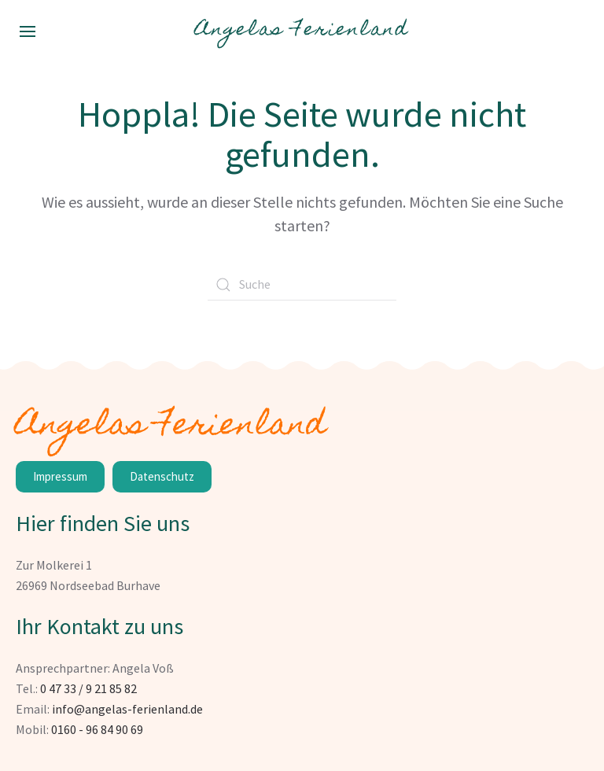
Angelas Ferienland (302, 31)
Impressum (60, 476)
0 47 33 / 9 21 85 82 (88, 688)
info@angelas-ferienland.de (127, 709)
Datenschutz (162, 476)
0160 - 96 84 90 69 (97, 729)
